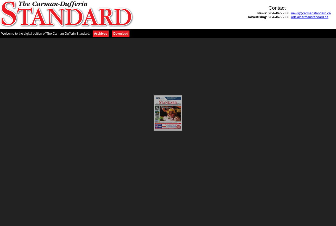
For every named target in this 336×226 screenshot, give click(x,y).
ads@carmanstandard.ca (309, 17)
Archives (100, 33)
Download (120, 33)
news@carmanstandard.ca (311, 13)
